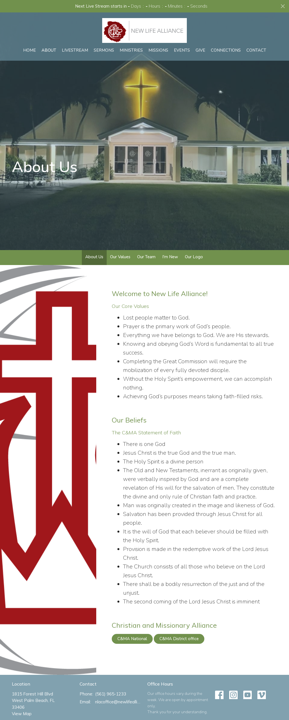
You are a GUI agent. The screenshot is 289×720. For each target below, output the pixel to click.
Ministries (131, 50)
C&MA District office (179, 639)
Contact (256, 50)
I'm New (170, 257)
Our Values (120, 257)
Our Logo (194, 257)
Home (29, 50)
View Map (22, 713)
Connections (226, 50)
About (48, 50)
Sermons (104, 50)
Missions (158, 50)
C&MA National (132, 639)
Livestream (75, 50)
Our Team (146, 257)
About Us (94, 257)
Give (200, 50)
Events (182, 50)
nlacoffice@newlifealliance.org (118, 701)
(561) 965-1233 (110, 694)
